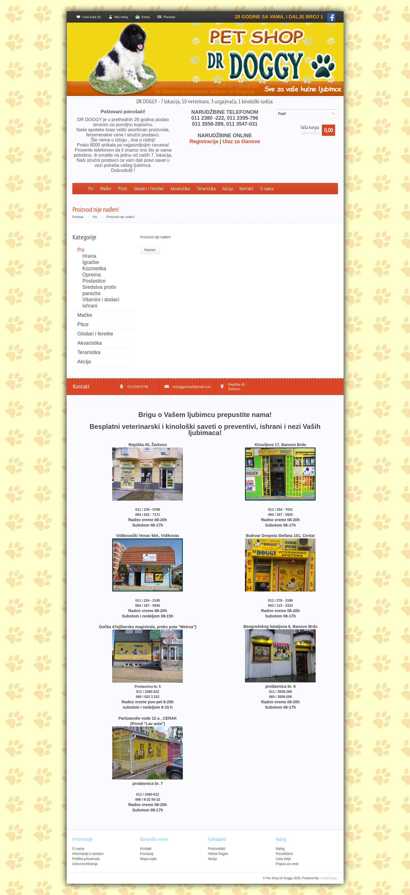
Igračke (91, 262)
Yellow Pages (218, 854)
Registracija (203, 141)
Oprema (92, 275)
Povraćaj (146, 854)
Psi (91, 188)
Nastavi (150, 250)
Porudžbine (284, 854)
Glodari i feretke (149, 188)
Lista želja (283, 859)
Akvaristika (180, 188)
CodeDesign (328, 878)
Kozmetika (94, 268)
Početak (78, 217)
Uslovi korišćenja (85, 864)
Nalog (280, 849)
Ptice (122, 188)
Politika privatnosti (86, 859)
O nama (267, 188)
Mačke (105, 188)
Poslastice (94, 281)
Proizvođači (216, 849)
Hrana (89, 256)
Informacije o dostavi (87, 854)
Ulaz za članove (241, 141)
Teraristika (206, 188)
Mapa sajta (148, 859)
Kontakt (246, 188)
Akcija (227, 188)
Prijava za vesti (287, 864)
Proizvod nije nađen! (121, 217)
